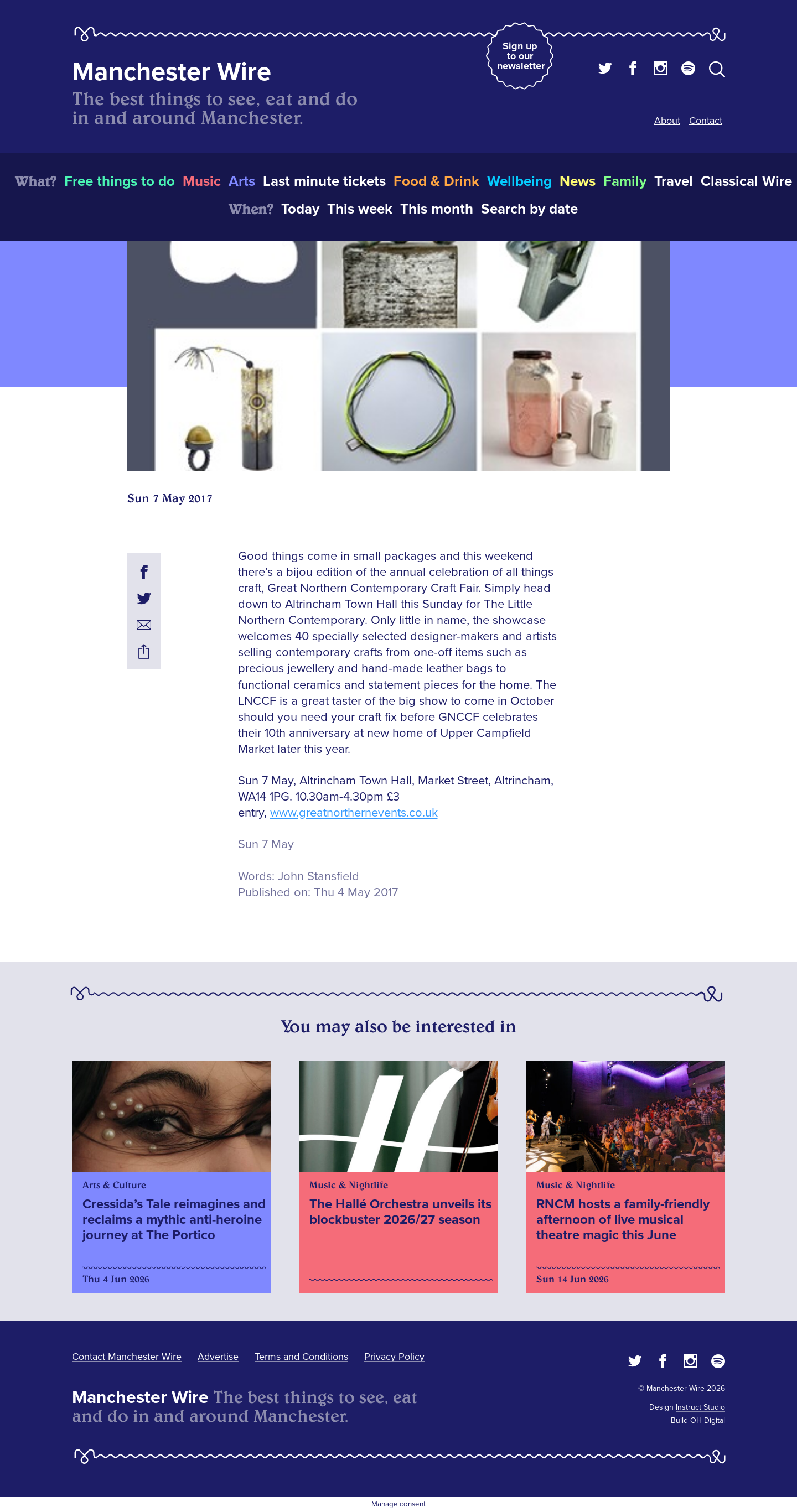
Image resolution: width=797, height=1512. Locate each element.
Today (300, 209)
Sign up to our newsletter (521, 56)
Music (202, 181)
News (578, 181)
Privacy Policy (394, 1356)
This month (436, 209)
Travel (673, 181)
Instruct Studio (700, 1407)
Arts (242, 181)
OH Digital (707, 1420)
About (667, 121)
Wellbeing (519, 181)
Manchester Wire (171, 72)
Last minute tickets (324, 181)
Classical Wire (746, 181)
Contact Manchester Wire (127, 1356)
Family (624, 181)
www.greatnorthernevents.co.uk (354, 813)
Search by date (529, 209)
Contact (705, 121)
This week (359, 209)
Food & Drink (436, 181)
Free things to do (119, 181)
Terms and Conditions (301, 1356)
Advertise (218, 1356)
